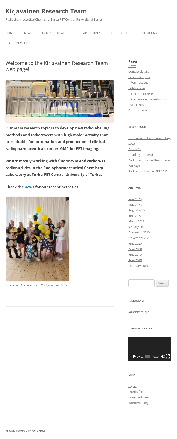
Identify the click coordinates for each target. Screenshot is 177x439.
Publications (120, 33)
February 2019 (138, 266)
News (28, 33)
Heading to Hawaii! (141, 155)
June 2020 (135, 243)
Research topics (89, 33)
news (29, 187)
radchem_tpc (140, 312)
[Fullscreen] (167, 356)
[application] (150, 349)
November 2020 (139, 238)
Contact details (54, 33)
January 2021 (137, 227)
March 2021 (136, 221)
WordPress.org (138, 403)
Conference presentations (149, 99)
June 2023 (135, 199)
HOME (10, 33)
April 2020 (135, 249)
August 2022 (136, 210)
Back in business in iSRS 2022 (148, 171)
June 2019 (135, 254)
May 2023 (135, 205)
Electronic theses (142, 94)
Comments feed (139, 397)
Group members (17, 43)
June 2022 (135, 216)
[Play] (134, 356)
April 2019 (135, 260)
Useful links (149, 33)
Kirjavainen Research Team (46, 11)
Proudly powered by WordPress (26, 431)
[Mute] (163, 356)
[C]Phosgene (138, 82)
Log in (132, 386)
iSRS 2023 (134, 149)
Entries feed (136, 392)
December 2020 (139, 232)
